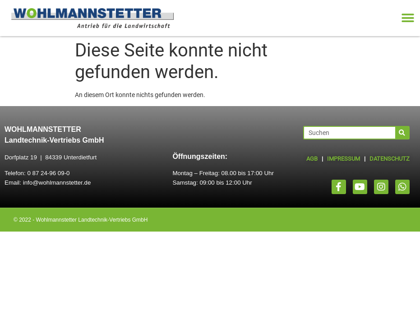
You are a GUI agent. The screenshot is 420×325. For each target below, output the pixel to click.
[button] (407, 18)
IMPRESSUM (343, 158)
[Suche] (402, 133)
